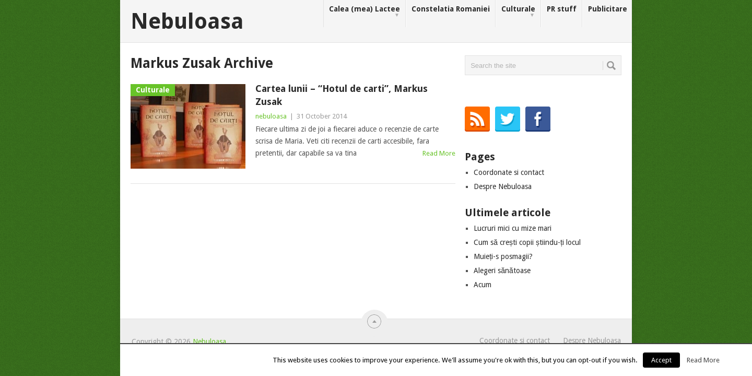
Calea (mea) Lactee (364, 12)
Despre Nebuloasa (503, 186)
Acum (482, 284)
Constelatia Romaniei (451, 9)
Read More (438, 153)
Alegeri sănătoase (502, 270)
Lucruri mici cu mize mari (512, 228)
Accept (661, 360)
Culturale (518, 12)
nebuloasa (271, 116)
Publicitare (607, 9)
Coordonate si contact (509, 172)
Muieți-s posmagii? (503, 256)
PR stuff (562, 9)
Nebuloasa (187, 21)
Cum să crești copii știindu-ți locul (527, 242)
